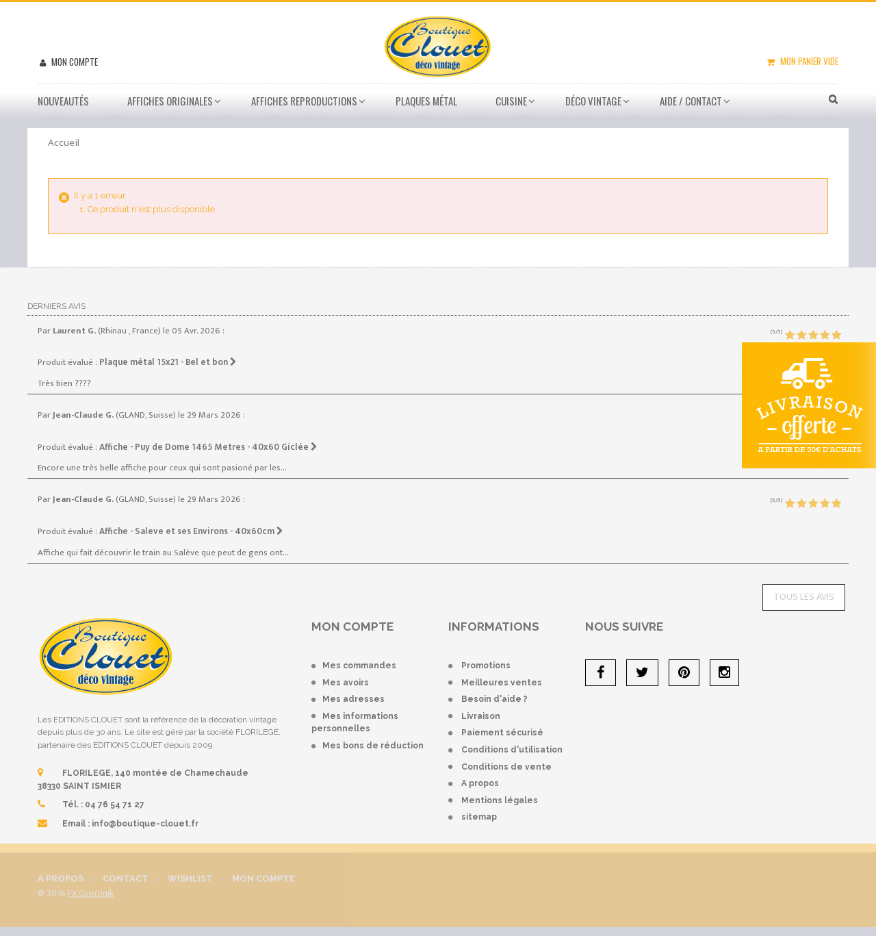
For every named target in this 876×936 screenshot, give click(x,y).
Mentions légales (499, 800)
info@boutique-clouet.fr (145, 824)
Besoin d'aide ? (494, 699)
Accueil (63, 143)
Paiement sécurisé (502, 732)
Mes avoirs (345, 682)
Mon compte (73, 61)
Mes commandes (359, 665)
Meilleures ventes (501, 682)
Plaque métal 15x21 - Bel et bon (168, 362)
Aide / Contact (691, 100)
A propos (480, 783)
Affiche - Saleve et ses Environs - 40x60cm (191, 531)
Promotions (486, 665)
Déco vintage (593, 100)
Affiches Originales (170, 100)
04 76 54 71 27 (114, 804)
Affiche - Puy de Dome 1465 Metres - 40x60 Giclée (208, 447)
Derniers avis (56, 306)
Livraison (480, 716)
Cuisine (511, 100)
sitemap (479, 817)
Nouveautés (63, 100)
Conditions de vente (506, 767)
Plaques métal (426, 100)
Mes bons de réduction (373, 745)
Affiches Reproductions (304, 100)
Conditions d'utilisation (512, 750)
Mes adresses (353, 699)
